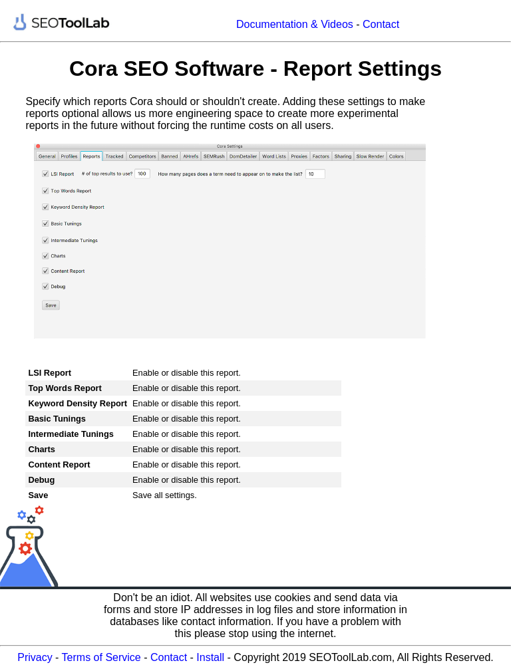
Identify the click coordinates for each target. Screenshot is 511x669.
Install (210, 657)
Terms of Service (101, 657)
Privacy (34, 657)
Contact (381, 24)
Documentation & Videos (294, 24)
